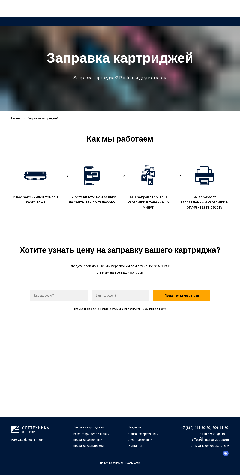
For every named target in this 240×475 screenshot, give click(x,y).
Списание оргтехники (143, 434)
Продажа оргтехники (87, 440)
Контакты (135, 446)
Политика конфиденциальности (120, 462)
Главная (16, 118)
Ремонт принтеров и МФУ (91, 434)
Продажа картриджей (88, 446)
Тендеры (134, 427)
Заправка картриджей (43, 118)
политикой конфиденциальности (147, 308)
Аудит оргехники (140, 440)
